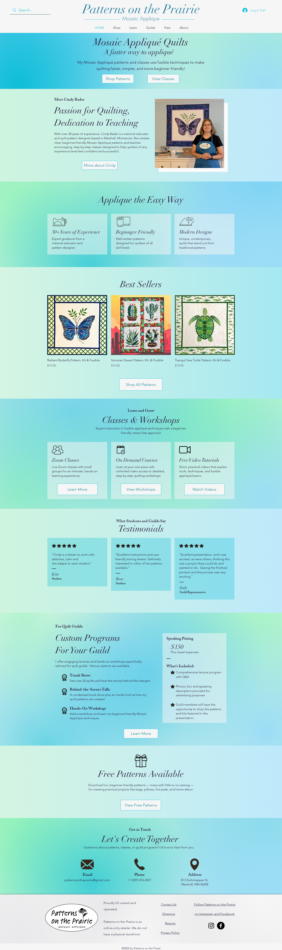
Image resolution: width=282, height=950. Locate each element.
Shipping (168, 914)
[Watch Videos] (204, 489)
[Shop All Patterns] (140, 384)
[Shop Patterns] (118, 78)
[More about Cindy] (100, 165)
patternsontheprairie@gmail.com (87, 880)
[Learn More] (77, 489)
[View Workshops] (141, 489)
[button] (116, 28)
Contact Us (169, 904)
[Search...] (30, 9)
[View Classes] (163, 78)
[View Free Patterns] (141, 805)
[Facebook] (221, 925)
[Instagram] (211, 925)
